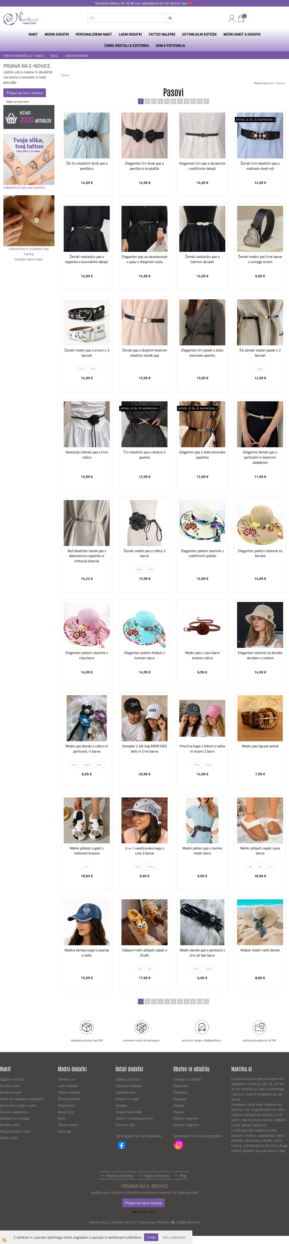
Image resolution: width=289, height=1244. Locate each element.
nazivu (281, 83)
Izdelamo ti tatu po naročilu (24, 187)
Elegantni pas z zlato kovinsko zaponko (202, 454)
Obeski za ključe (128, 1079)
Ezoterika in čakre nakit (18, 1105)
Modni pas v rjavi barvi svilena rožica (202, 655)
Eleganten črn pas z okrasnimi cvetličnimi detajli (202, 166)
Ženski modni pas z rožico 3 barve (144, 553)
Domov (65, 75)
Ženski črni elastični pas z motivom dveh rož (260, 166)
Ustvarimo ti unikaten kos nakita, (29, 251)
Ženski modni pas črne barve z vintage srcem (260, 259)
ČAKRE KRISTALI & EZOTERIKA (126, 46)
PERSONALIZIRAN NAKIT (94, 34)
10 (199, 101)
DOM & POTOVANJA (170, 46)
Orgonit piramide (129, 1112)
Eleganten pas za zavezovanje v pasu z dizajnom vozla (144, 259)
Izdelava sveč (126, 1092)
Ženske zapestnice (14, 1112)
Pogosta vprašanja (120, 1175)
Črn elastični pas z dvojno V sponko (144, 454)
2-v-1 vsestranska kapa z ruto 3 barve (144, 850)
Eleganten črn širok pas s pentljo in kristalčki (144, 166)
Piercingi (64, 1131)
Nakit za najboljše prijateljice (22, 1099)
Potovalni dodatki (129, 1085)
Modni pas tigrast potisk (260, 746)
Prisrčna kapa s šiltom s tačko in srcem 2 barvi (202, 748)
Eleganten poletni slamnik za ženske (260, 553)
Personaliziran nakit (15, 1131)
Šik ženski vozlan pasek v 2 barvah (260, 352)
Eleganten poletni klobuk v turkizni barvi (144, 655)
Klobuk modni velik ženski (260, 950)
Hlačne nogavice (185, 1118)
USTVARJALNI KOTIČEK (199, 34)
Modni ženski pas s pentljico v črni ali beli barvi (202, 952)
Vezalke (121, 1105)
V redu (151, 1237)
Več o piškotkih (174, 1237)
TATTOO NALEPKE (162, 34)
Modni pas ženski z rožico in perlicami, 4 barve (86, 748)
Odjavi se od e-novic (17, 101)
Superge (179, 1099)
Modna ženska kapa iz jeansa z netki (87, 952)
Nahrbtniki (66, 1105)
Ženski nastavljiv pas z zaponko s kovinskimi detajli (86, 259)
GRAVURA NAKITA (76, 56)
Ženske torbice (69, 1099)
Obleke (178, 1105)
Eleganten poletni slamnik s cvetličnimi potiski (202, 553)
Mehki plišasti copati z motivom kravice (87, 850)
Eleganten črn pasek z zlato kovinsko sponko (202, 352)
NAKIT (33, 34)
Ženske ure (67, 1079)
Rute (61, 1118)
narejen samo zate (29, 259)
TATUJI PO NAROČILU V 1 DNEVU (23, 56)
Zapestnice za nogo (15, 1118)
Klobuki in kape (127, 1099)
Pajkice (178, 1112)
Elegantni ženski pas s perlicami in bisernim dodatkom (260, 457)
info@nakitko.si (188, 1222)
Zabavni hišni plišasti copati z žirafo (144, 952)
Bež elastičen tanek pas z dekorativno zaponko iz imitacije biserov (87, 556)
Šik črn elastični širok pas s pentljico (86, 166)
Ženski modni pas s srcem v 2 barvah (86, 352)
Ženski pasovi (68, 1124)
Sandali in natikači (188, 1079)
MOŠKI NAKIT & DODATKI (242, 34)
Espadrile (180, 1092)
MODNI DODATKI (57, 34)
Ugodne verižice (12, 1079)
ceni (271, 83)
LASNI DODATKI (130, 34)
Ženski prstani (11, 1092)
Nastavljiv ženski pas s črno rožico (87, 454)
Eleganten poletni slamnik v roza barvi (86, 655)
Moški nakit (9, 1138)
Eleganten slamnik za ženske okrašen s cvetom (260, 655)
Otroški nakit (10, 1124)
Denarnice (65, 1112)
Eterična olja (125, 1124)
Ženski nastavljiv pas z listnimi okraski (202, 259)
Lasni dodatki (68, 1085)
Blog (182, 1175)
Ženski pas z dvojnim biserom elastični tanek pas (144, 352)
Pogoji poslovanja (156, 1175)
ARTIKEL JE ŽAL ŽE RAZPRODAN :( (255, 119)
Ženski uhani (10, 1085)
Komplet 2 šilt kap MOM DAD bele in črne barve (144, 748)
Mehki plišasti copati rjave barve (260, 850)
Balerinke (180, 1085)
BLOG (54, 56)
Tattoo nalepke (69, 1092)
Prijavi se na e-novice (24, 93)
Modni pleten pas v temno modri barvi (202, 850)
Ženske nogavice (186, 1124)
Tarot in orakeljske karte (134, 1118)
